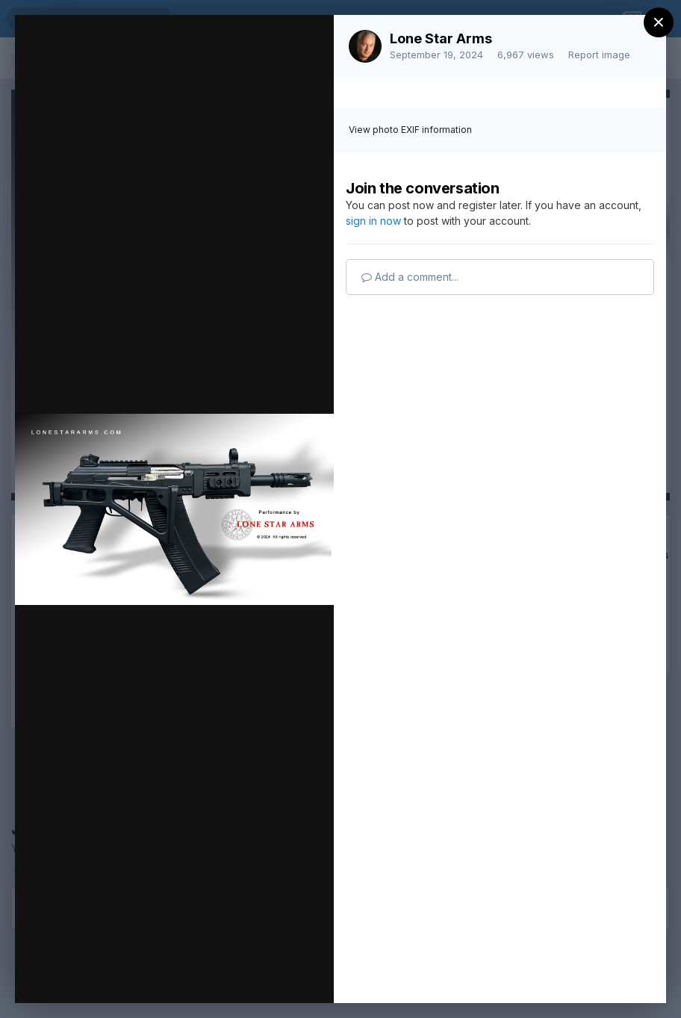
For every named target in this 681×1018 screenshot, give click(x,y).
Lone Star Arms (441, 38)
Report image (599, 54)
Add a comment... (409, 276)
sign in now (373, 220)
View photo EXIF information (410, 129)
